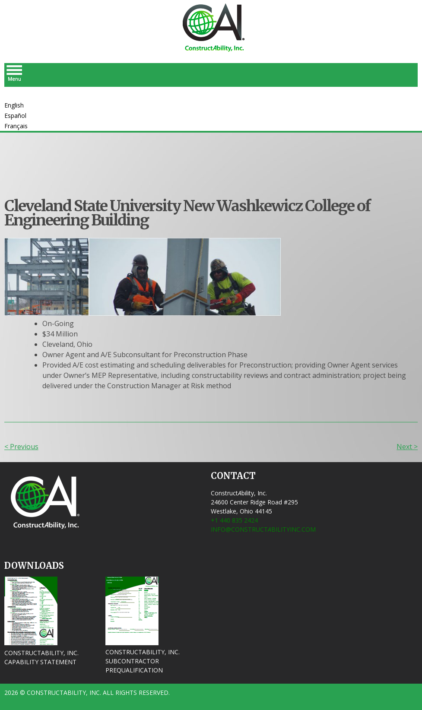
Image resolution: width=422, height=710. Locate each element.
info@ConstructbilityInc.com (263, 529)
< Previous (21, 446)
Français (16, 126)
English (14, 105)
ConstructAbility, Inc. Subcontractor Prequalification (142, 661)
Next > (407, 446)
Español (15, 115)
